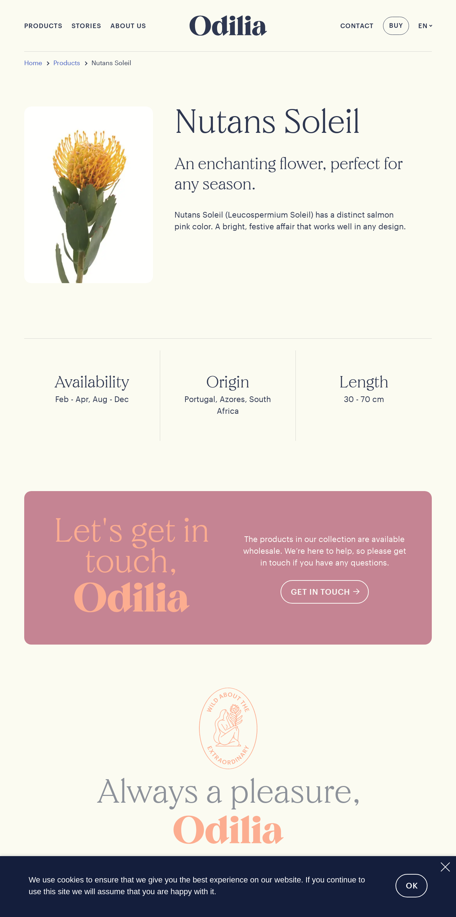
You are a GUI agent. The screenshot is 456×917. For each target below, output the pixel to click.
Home (33, 63)
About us (128, 26)
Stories (86, 26)
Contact (357, 26)
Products (43, 26)
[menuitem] (423, 26)
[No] (445, 866)
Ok (412, 885)
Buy (396, 25)
